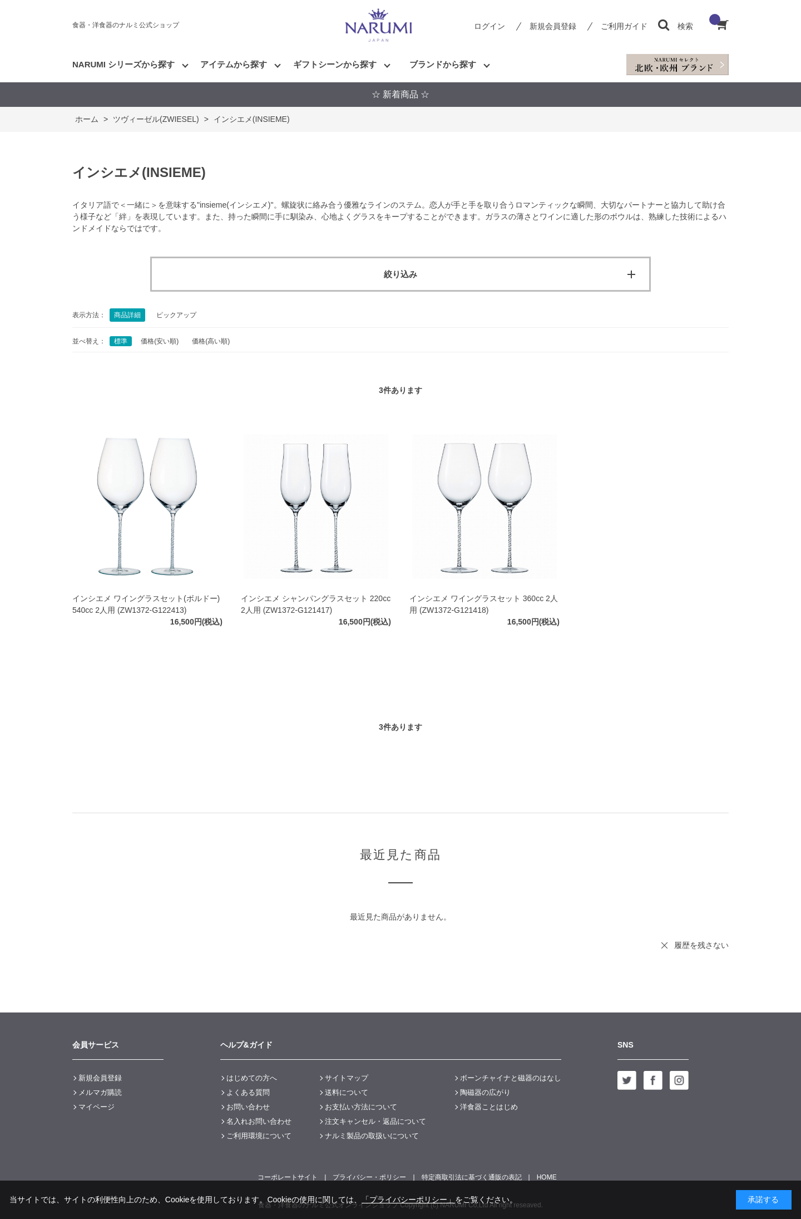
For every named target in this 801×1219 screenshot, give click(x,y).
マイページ (96, 1107)
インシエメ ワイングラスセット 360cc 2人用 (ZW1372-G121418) (483, 604)
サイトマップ (346, 1078)
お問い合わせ (248, 1107)
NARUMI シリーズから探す (123, 64)
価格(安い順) (160, 341)
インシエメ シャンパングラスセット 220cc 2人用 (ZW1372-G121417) (315, 604)
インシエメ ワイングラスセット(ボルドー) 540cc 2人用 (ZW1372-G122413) (146, 604)
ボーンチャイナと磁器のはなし (510, 1078)
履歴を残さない (701, 945)
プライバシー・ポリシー (369, 1177)
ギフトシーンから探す (335, 64)
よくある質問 (248, 1092)
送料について (346, 1092)
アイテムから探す (233, 64)
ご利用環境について (258, 1136)
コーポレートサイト (288, 1177)
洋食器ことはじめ (489, 1107)
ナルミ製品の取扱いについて (372, 1136)
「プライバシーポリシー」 (408, 1199)
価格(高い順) (211, 341)
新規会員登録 (553, 26)
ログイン (489, 26)
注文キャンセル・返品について (375, 1121)
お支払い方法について (361, 1107)
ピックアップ (176, 315)
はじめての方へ (251, 1078)
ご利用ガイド (624, 26)
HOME (547, 1177)
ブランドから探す (442, 64)
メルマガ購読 (100, 1092)
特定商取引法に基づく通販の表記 (472, 1177)
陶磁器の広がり (485, 1092)
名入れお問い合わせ (258, 1121)
